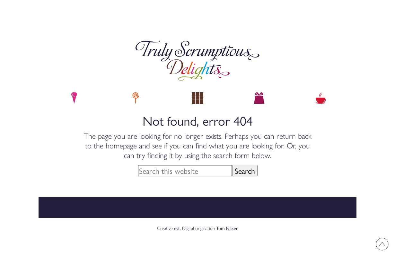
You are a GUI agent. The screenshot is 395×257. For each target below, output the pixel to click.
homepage (121, 145)
